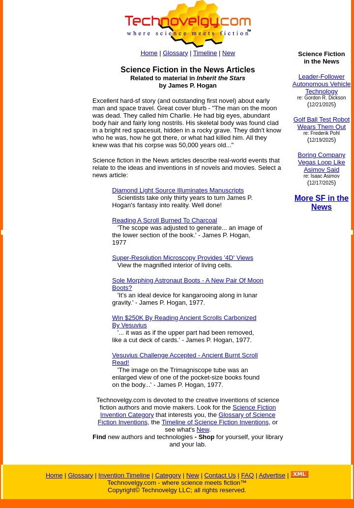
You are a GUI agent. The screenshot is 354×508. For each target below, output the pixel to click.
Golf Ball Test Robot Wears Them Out (322, 123)
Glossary (175, 53)
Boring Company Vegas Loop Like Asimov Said (322, 162)
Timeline (205, 53)
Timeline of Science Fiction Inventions (215, 422)
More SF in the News (322, 202)
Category (168, 475)
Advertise (272, 475)
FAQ (247, 475)
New (228, 53)
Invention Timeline (124, 475)
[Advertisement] (43, 198)
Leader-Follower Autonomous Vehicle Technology (322, 84)
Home (149, 53)
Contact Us (220, 475)
